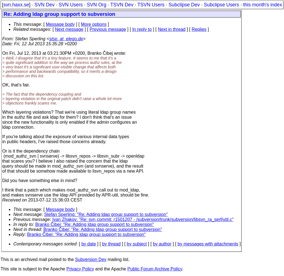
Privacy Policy (80, 269)
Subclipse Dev (184, 5)
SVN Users (71, 5)
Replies (199, 29)
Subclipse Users (221, 5)
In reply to (142, 29)
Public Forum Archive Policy (154, 269)
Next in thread (172, 29)
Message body (60, 24)
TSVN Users (150, 5)
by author (162, 244)
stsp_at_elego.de (66, 38)
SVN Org (96, 5)
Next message (69, 29)
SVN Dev (44, 5)
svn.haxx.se (16, 5)
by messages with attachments (208, 244)
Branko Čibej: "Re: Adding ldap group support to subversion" (94, 224)
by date (88, 244)
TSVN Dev (121, 5)
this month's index (262, 5)
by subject (137, 244)
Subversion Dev (90, 259)
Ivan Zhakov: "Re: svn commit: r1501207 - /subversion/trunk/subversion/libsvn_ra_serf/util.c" (143, 219)
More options (94, 24)
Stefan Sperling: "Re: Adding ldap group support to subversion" (106, 214)
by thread (111, 244)
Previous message (108, 29)
